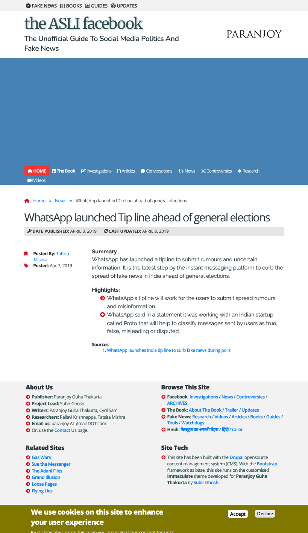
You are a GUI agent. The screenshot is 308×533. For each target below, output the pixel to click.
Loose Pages (44, 484)
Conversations (156, 171)
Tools (172, 422)
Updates (250, 410)
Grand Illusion (46, 477)
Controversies (216, 171)
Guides (273, 416)
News (186, 171)
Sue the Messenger (51, 464)
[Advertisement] (154, 110)
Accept (238, 514)
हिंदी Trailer (232, 429)
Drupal (236, 457)
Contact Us (65, 430)
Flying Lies (42, 491)
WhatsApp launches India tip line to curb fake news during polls (169, 350)
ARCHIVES (177, 403)
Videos (36, 180)
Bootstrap (267, 463)
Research (248, 171)
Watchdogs (193, 422)
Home (39, 200)
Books (256, 416)
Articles (126, 171)
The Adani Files (47, 471)
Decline (265, 514)
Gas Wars (41, 457)
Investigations (96, 171)
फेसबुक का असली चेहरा (199, 429)
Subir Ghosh (206, 482)
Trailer (231, 410)
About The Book (205, 410)
